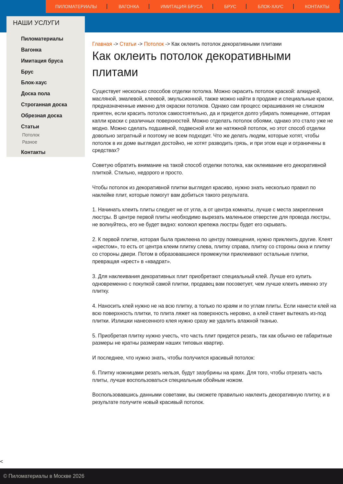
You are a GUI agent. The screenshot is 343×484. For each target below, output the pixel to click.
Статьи (128, 44)
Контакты (317, 6)
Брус (230, 6)
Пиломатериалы (76, 6)
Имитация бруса (182, 6)
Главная (102, 44)
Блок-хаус (270, 6)
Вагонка (129, 6)
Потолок (154, 44)
